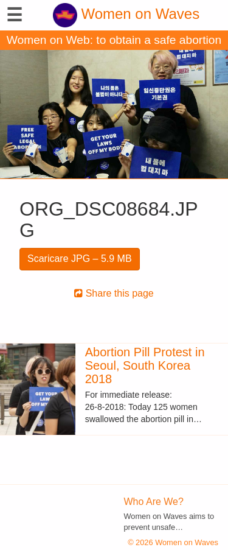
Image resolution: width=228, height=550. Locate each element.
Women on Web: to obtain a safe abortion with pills (114, 41)
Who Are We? (154, 501)
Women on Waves (126, 13)
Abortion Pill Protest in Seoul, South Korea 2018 (145, 365)
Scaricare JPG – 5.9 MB (79, 258)
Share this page (114, 293)
